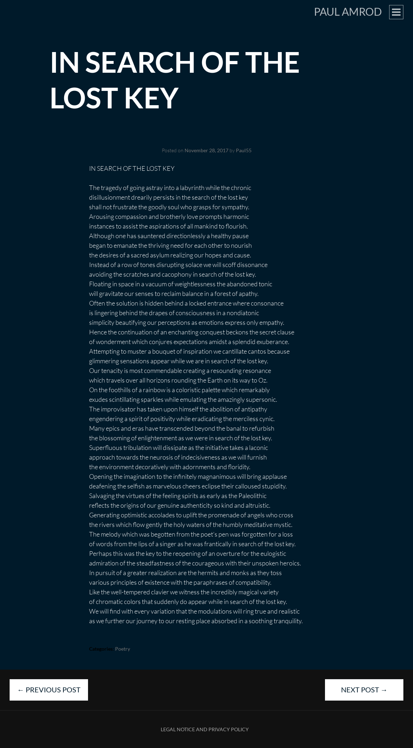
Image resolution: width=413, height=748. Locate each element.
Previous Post (49, 689)
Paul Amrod (348, 11)
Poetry (122, 649)
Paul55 (244, 150)
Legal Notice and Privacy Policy (205, 729)
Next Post (364, 689)
